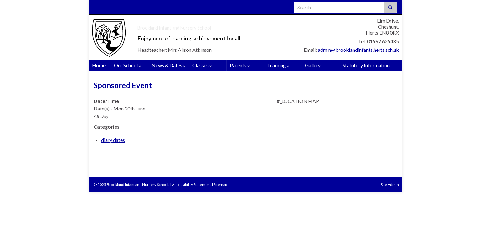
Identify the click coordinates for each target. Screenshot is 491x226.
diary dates (113, 140)
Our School (127, 65)
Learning (278, 65)
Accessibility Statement (191, 184)
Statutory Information (366, 65)
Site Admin (390, 184)
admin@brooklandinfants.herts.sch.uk (358, 50)
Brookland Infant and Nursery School (212, 25)
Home (99, 65)
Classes (202, 65)
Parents (240, 65)
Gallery (313, 65)
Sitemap (220, 184)
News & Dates (169, 65)
